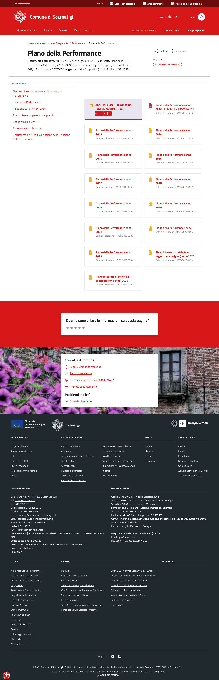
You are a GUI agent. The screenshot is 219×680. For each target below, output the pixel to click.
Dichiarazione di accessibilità (25, 575)
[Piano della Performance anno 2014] (150, 130)
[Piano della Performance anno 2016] (150, 155)
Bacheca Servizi (19, 605)
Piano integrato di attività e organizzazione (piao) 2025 (112, 279)
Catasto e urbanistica (71, 470)
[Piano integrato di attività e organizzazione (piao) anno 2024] (150, 252)
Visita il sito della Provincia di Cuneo (129, 585)
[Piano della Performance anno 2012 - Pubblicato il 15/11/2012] (150, 105)
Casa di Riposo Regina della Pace (77, 585)
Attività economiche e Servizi (193, 470)
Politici (14, 475)
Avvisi (148, 456)
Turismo (106, 470)
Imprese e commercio (113, 451)
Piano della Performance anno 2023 (114, 254)
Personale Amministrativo (24, 470)
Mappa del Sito (18, 644)
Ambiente (66, 451)
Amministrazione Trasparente (52, 43)
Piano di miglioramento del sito (26, 580)
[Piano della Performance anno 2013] (90, 130)
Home (31, 43)
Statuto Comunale (20, 610)
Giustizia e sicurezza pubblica (116, 446)
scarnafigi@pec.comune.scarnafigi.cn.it (36, 515)
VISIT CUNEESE (69, 580)
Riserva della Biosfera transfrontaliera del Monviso (136, 575)
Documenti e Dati (19, 461)
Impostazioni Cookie (21, 624)
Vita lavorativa (109, 475)
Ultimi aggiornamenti (21, 634)
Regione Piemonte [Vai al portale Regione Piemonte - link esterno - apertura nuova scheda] (22, 3)
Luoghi (181, 451)
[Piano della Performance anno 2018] (150, 179)
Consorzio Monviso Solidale (75, 595)
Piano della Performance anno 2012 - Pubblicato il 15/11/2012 (175, 107)
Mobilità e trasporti (111, 456)
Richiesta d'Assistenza (22, 600)
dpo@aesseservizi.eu (128, 537)
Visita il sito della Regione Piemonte (129, 580)
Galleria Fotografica (188, 461)
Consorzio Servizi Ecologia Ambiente (79, 610)
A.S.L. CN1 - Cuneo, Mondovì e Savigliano (82, 605)
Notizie (148, 446)
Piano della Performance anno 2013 (114, 132)
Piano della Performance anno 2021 (114, 230)
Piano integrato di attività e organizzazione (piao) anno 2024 (175, 254)
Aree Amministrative (21, 451)
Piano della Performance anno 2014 (173, 132)
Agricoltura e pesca (70, 446)
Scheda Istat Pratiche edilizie (125, 590)
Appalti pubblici (68, 461)
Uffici (13, 456)
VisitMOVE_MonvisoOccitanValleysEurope (132, 571)
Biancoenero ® (121, 671)
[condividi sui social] (161, 51)
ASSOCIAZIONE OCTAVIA (74, 575)
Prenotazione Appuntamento (25, 590)
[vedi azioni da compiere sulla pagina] (177, 51)
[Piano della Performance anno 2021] (90, 228)
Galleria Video (185, 466)
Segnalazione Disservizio (23, 595)
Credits (14, 629)
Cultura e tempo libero (72, 475)
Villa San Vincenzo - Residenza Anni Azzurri (83, 590)
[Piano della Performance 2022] (150, 228)
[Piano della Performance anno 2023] (90, 252)
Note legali (16, 619)
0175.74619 (21, 504)
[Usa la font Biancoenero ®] (122, 3)
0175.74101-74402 (25, 500)
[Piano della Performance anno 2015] (90, 155)
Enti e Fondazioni (19, 466)
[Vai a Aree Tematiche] (153, 3)
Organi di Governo (20, 446)
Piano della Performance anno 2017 (114, 181)
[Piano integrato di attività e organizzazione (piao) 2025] (90, 277)
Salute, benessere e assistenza (117, 461)
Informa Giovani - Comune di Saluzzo (129, 595)
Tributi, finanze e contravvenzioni (118, 466)
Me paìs (149, 451)
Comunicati (150, 461)
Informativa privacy (20, 614)
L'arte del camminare (121, 600)
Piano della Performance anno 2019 (114, 205)
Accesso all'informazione (144, 30)
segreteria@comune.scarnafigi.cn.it (35, 519)
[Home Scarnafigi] (43, 17)
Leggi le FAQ (17, 585)
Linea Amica (117, 605)
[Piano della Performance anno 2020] (150, 204)
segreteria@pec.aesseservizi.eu (131, 540)
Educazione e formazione (73, 480)
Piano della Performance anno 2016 (173, 157)
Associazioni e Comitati (189, 475)
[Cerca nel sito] (201, 17)
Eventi (181, 446)
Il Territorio (183, 456)
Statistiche (16, 639)
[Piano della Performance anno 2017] (90, 179)
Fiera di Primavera (70, 600)
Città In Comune (169, 667)
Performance (78, 43)
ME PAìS (65, 571)
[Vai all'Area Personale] (186, 3)
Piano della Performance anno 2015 (114, 157)
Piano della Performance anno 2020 (173, 205)
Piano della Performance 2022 (173, 228)
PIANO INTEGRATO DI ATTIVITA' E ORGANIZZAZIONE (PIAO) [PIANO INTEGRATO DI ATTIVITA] (114, 107)
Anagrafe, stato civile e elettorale (78, 456)
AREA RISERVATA (108, 675)
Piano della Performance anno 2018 (173, 181)
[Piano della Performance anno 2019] (90, 204)
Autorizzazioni (68, 466)
